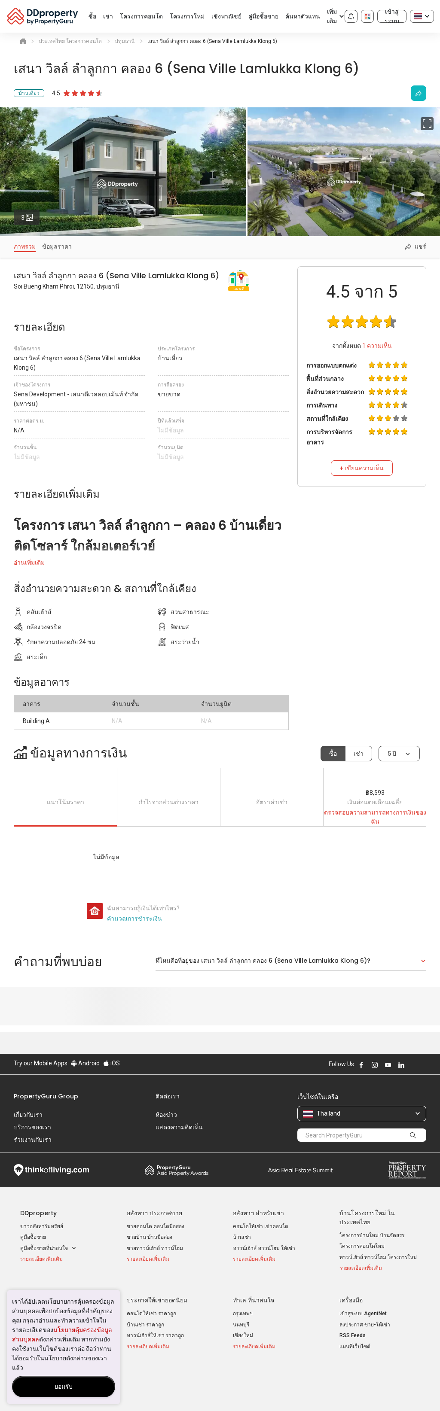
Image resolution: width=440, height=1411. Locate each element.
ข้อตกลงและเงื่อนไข (129, 1391)
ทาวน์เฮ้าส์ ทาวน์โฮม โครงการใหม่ (378, 1257)
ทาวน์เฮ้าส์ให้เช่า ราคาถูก (155, 1332)
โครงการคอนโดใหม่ (362, 1246)
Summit (300, 1170)
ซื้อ (333, 753)
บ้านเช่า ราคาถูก (145, 1320)
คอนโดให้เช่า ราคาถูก (151, 1310)
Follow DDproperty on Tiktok (422, 1064)
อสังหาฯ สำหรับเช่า (258, 1213)
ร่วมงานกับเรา (33, 1139)
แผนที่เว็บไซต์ (354, 1343)
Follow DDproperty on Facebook (361, 1065)
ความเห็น (377, 345)
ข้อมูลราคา (57, 246)
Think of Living (51, 1170)
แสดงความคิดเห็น (179, 1127)
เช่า (359, 753)
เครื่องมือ (351, 1296)
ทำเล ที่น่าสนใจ (253, 1296)
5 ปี (392, 753)
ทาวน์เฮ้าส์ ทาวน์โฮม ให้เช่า (264, 1248)
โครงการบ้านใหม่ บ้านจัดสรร (371, 1235)
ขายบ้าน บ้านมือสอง (149, 1237)
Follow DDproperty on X (412, 1064)
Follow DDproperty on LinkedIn (401, 1065)
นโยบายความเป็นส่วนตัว (199, 1391)
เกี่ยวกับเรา (28, 1114)
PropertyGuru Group (46, 1096)
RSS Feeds (352, 1332)
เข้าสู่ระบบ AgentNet (363, 1310)
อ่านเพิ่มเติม (29, 562)
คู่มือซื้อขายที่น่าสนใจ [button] (48, 1248)
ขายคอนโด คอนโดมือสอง (155, 1226)
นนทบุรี (241, 1320)
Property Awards (176, 1170)
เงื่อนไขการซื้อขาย (266, 1391)
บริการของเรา (32, 1127)
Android (85, 1063)
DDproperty (38, 1213)
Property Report (407, 1170)
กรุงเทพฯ (243, 1310)
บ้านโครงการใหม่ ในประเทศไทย (367, 1217)
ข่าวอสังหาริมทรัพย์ (41, 1226)
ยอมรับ (64, 1386)
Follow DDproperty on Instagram (375, 1065)
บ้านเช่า (242, 1237)
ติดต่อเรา (168, 1096)
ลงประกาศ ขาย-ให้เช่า (364, 1320)
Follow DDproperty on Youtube (388, 1065)
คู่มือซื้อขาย (33, 1237)
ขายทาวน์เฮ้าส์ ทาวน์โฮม (155, 1248)
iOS (111, 1063)
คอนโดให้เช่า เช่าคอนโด (260, 1226)
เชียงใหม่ (243, 1332)
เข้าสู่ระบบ (392, 16)
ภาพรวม (25, 246)
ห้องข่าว (166, 1114)
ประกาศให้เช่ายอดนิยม (157, 1296)
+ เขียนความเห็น (362, 468)
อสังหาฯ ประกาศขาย (154, 1213)
